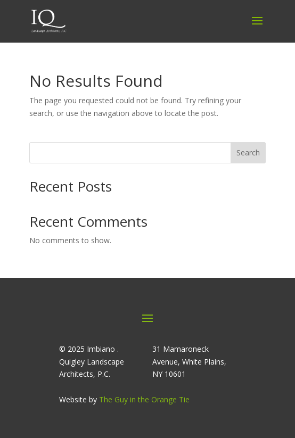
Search (248, 152)
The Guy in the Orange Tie (144, 399)
